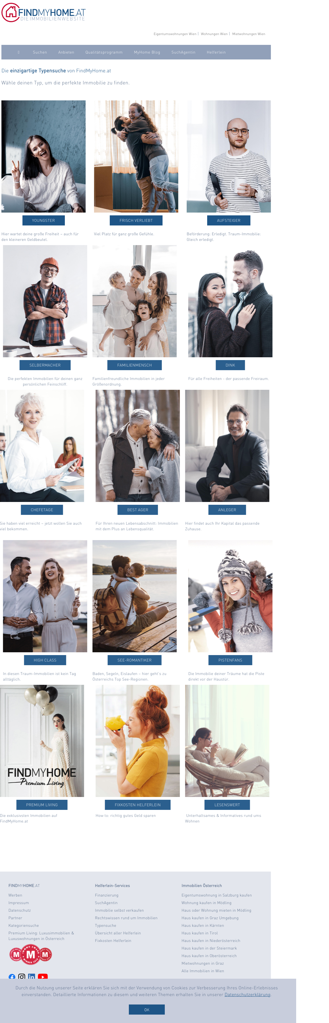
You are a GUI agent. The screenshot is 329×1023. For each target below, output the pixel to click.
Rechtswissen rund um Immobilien (126, 917)
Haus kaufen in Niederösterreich (211, 940)
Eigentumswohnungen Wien (175, 34)
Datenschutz (19, 910)
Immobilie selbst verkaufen (119, 910)
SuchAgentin (183, 52)
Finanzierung (106, 895)
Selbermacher (57, 365)
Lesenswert (214, 804)
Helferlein (216, 52)
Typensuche (105, 925)
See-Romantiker (122, 660)
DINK (243, 365)
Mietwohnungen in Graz (203, 963)
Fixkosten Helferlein (150, 804)
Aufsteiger (229, 220)
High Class (57, 660)
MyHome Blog (147, 52)
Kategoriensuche (23, 925)
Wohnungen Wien (214, 34)
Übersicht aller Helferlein (118, 933)
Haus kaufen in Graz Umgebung (210, 917)
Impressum (18, 902)
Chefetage (29, 509)
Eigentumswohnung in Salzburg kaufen (217, 895)
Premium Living (29, 804)
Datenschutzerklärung (248, 994)
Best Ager (150, 509)
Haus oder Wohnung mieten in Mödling (217, 910)
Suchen (40, 52)
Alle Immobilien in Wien (203, 970)
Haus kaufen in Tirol (200, 933)
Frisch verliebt (136, 220)
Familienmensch (122, 365)
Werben (15, 895)
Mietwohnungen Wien (248, 34)
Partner (15, 917)
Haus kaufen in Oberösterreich (209, 955)
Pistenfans (243, 660)
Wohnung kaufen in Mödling (207, 902)
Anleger (215, 509)
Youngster (43, 220)
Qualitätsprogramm (104, 52)
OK (146, 1009)
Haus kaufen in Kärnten (203, 925)
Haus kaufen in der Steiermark (209, 948)
